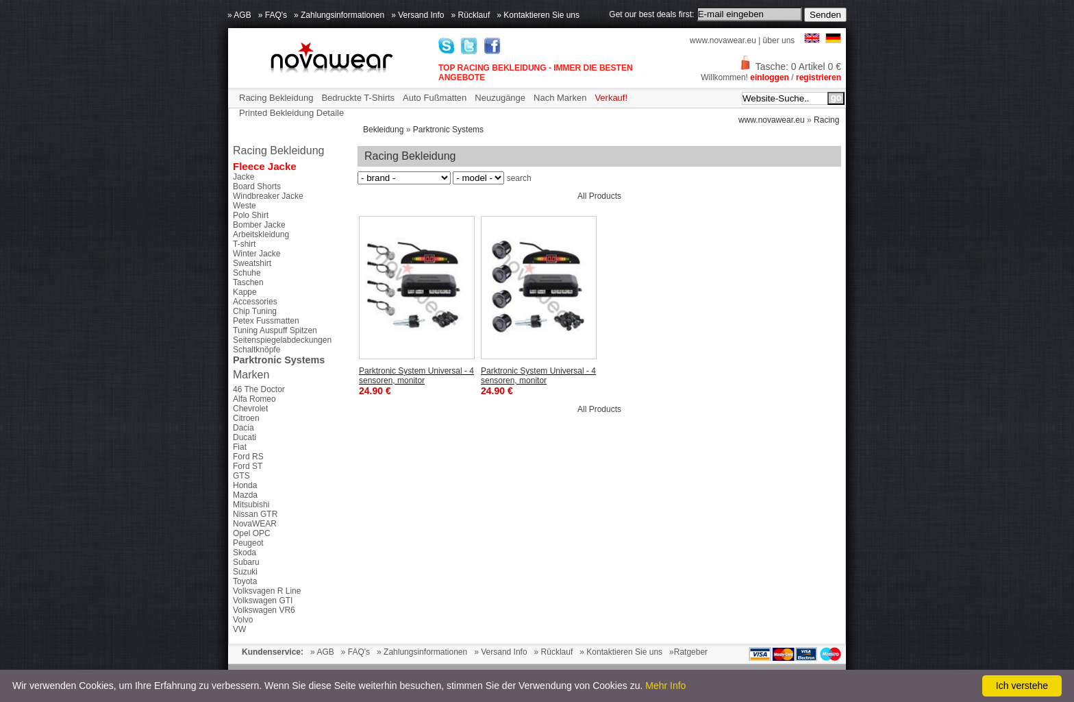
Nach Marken (560, 98)
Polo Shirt (250, 215)
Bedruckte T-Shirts (358, 98)
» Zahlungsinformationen (339, 15)
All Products (599, 196)
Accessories (255, 301)
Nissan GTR (255, 514)
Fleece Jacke (265, 166)
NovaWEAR (255, 524)
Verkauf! (611, 98)
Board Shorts (257, 186)
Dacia (243, 428)
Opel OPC (252, 533)
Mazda (245, 495)
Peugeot (248, 543)
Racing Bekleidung (276, 98)
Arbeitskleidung (261, 234)
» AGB (239, 15)
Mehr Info (665, 685)
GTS (241, 476)
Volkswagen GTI (262, 600)
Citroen (246, 418)
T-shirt (244, 244)
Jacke (243, 177)
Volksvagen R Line (267, 591)
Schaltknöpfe (256, 349)
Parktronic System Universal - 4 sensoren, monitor (416, 375)
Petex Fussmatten (266, 321)
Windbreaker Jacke (268, 196)
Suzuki (245, 572)
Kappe (245, 292)
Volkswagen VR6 (264, 610)
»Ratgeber (688, 652)
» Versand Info (417, 15)
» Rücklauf (470, 15)
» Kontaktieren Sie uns (538, 15)
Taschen (248, 282)
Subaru (246, 562)
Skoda (244, 552)
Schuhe (247, 273)
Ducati (244, 437)
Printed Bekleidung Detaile (291, 113)
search (519, 178)
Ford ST (247, 466)
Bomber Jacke (259, 225)
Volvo (243, 620)
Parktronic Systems (448, 129)
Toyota (245, 581)
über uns (779, 40)
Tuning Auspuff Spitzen (275, 330)
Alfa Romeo (254, 399)
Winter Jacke (256, 253)
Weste (244, 205)
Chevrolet (250, 408)
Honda (245, 485)
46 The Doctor (259, 389)
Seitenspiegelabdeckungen (282, 340)
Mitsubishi (251, 504)
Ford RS (248, 456)
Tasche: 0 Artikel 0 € (789, 66)
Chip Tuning (255, 311)
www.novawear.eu (723, 40)
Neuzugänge (500, 98)
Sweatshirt (252, 263)
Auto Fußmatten (434, 98)
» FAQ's (272, 15)
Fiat (240, 447)
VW (239, 629)
